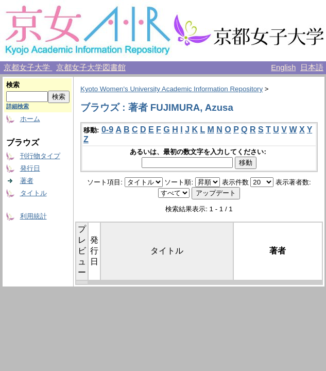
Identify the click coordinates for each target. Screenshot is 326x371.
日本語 (311, 67)
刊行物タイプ (40, 156)
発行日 (30, 168)
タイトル (33, 193)
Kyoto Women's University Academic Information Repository (171, 89)
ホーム (30, 119)
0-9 (107, 129)
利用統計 (33, 216)
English (283, 67)
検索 (13, 85)
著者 (26, 180)
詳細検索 (17, 106)
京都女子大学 (28, 67)
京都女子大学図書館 (91, 67)
